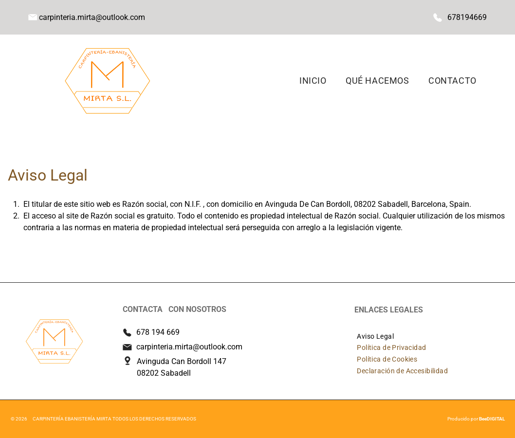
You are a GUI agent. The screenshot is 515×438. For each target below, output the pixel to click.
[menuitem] (313, 80)
